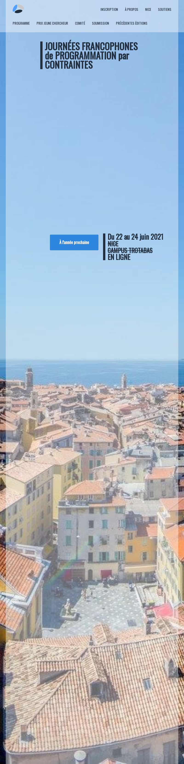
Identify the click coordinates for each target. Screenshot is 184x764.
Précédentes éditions (131, 23)
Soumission (100, 23)
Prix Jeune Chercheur (52, 23)
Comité (80, 23)
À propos (131, 9)
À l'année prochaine (74, 242)
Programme (21, 23)
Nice (148, 9)
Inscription (109, 9)
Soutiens (164, 9)
